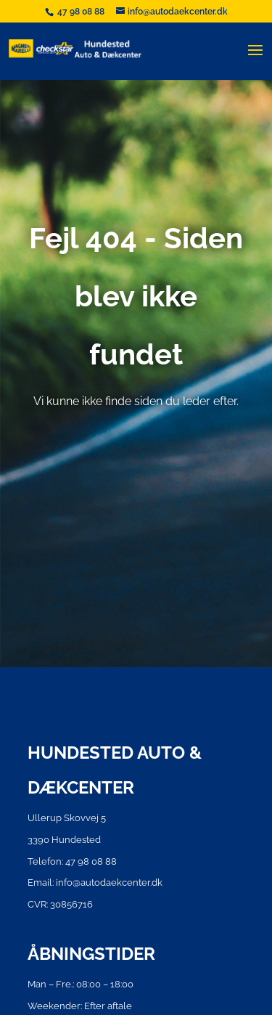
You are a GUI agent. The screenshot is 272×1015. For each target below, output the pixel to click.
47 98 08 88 (82, 12)
